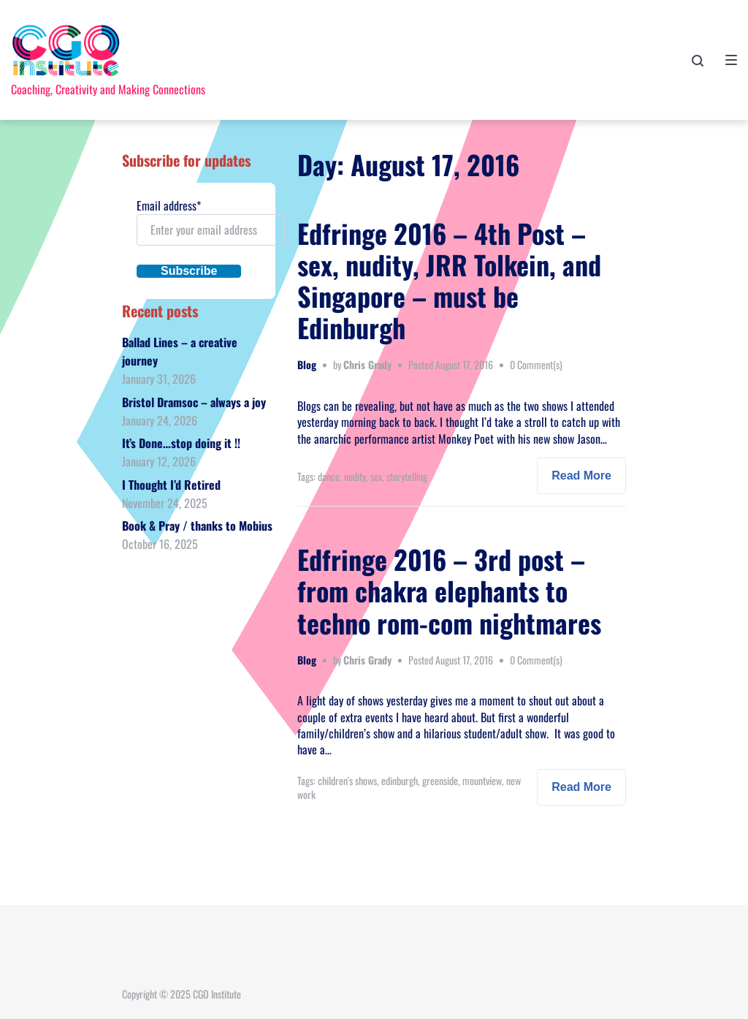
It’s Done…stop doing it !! (181, 443)
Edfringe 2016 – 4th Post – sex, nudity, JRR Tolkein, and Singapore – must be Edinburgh (449, 280)
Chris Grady (367, 364)
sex (376, 476)
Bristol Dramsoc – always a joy (194, 402)
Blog (306, 364)
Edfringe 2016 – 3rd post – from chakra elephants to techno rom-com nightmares (449, 590)
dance (329, 476)
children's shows (347, 780)
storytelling (406, 476)
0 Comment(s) (536, 364)
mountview (482, 780)
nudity (355, 476)
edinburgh (399, 780)
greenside (440, 780)
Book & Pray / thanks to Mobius (197, 525)
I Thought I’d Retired (171, 484)
